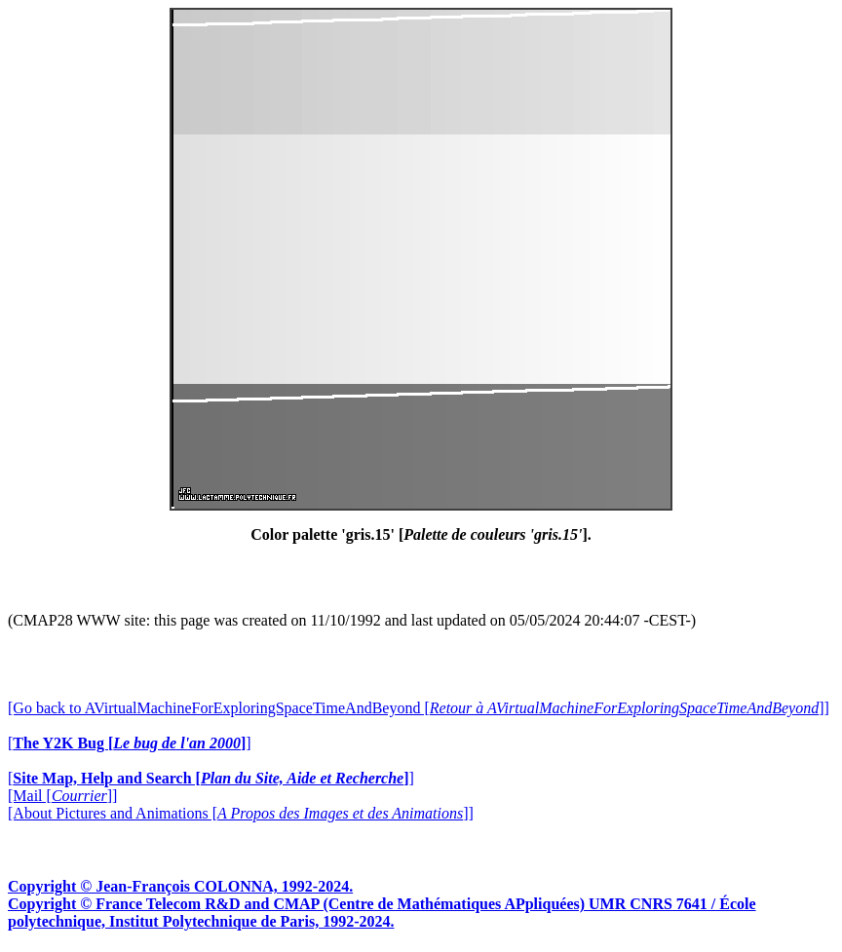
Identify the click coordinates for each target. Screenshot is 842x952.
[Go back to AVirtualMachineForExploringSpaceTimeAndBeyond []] (418, 708)
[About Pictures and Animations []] (241, 813)
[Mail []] (62, 795)
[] (129, 743)
